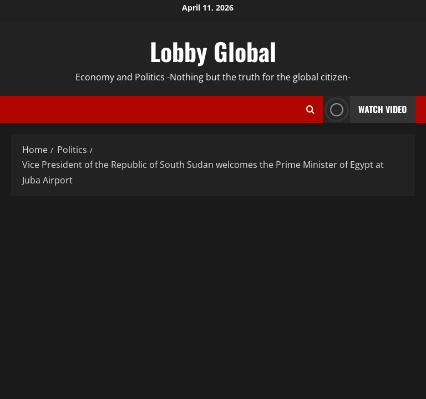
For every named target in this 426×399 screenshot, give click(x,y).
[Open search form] (310, 109)
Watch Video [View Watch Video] (365, 109)
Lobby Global (213, 51)
